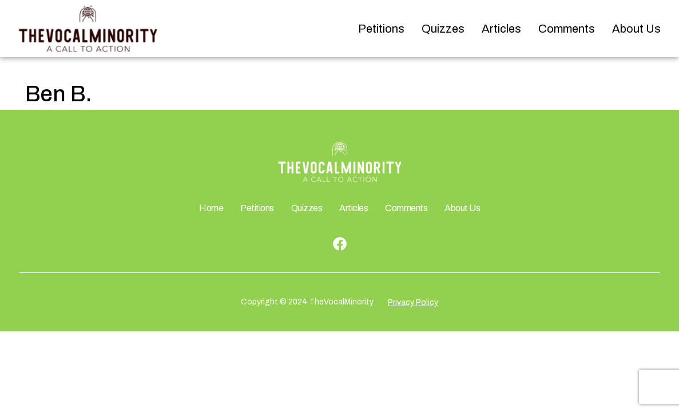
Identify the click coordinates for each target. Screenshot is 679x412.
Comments (566, 28)
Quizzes (443, 28)
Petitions (381, 28)
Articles (501, 28)
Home (211, 208)
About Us (636, 28)
